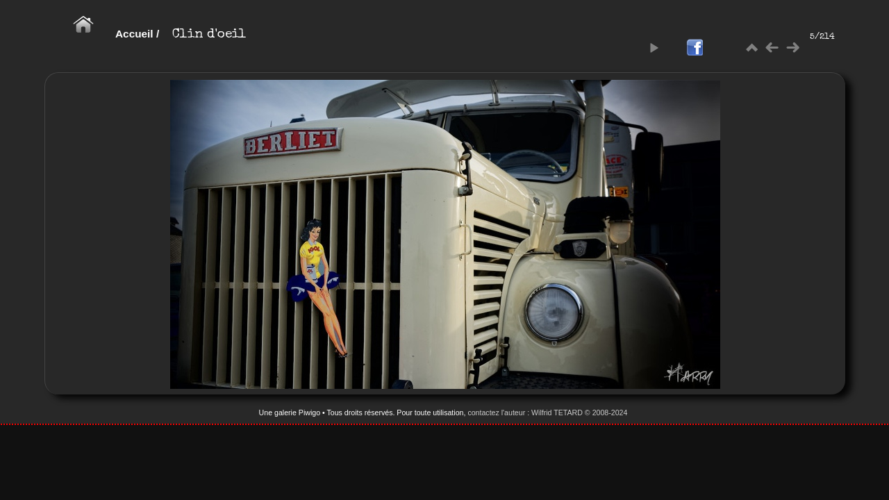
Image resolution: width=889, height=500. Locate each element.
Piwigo (309, 412)
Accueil (134, 34)
